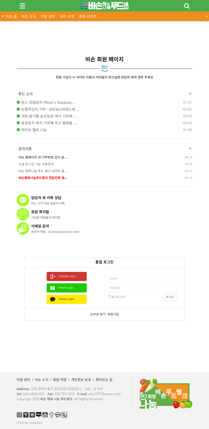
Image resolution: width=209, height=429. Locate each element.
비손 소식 (29, 16)
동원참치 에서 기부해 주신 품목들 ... (49, 123)
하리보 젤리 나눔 (34, 129)
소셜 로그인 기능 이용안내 (36, 164)
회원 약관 (59, 379)
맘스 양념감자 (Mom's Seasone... (48, 102)
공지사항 (25, 148)
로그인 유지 (116, 296)
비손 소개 (67, 16)
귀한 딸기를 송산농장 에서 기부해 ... (49, 116)
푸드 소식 (25, 94)
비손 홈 (11, 16)
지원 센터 (48, 16)
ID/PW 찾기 (97, 314)
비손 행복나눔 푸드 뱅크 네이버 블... (43, 171)
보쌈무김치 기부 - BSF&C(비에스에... (49, 109)
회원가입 (113, 314)
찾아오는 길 (104, 379)
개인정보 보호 (81, 379)
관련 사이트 (88, 16)
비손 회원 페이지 (104, 59)
